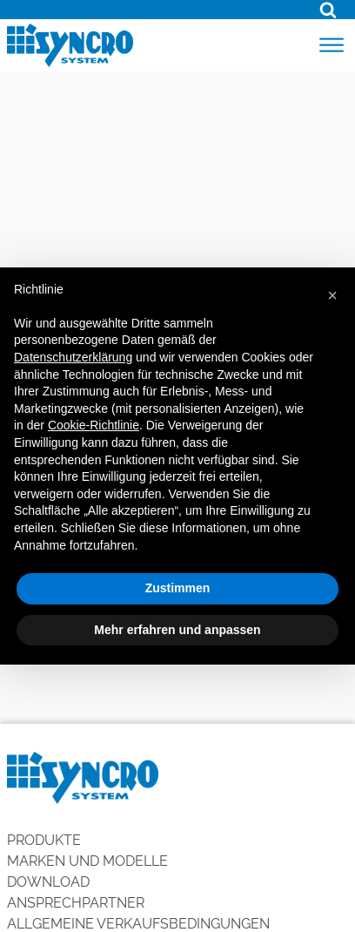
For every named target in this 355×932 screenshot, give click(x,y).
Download (48, 882)
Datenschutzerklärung (73, 357)
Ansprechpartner (75, 903)
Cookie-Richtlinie (93, 425)
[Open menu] (331, 45)
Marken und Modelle (87, 861)
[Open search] (328, 9)
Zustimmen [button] (178, 588)
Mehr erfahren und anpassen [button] (177, 630)
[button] (332, 295)
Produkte (44, 840)
